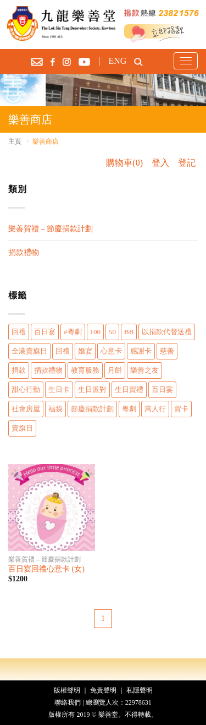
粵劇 (129, 409)
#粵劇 (73, 332)
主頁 (14, 141)
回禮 (19, 332)
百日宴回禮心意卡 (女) (46, 569)
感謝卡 (141, 351)
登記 (187, 162)
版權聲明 (67, 690)
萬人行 (155, 409)
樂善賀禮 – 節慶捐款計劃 (50, 229)
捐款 (19, 370)
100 (95, 332)
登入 (160, 162)
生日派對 (92, 389)
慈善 (167, 351)
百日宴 (44, 332)
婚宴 (85, 351)
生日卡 (59, 389)
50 (112, 332)
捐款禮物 (23, 252)
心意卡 (111, 351)
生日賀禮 (129, 389)
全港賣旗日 (29, 351)
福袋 (55, 409)
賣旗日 (22, 428)
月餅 (115, 370)
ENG (117, 61)
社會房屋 (26, 409)
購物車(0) (124, 162)
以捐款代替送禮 (167, 332)
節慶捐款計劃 (92, 409)
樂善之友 (144, 370)
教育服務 (85, 370)
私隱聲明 (139, 690)
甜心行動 (26, 389)
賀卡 (181, 409)
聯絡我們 (67, 702)
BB (128, 332)
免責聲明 (103, 690)
